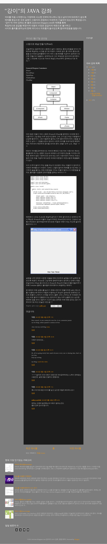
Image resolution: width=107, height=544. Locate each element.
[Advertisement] (12, 70)
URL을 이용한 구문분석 (23, 476)
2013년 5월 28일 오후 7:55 (44, 317)
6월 (92, 82)
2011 (90, 100)
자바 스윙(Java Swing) (22, 511)
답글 (33, 330)
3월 (92, 88)
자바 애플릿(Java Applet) (23, 499)
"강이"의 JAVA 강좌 (28, 11)
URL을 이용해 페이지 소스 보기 (26, 488)
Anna (48, 327)
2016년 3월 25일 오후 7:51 (44, 387)
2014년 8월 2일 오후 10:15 (44, 350)
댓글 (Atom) (41, 453)
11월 (92, 70)
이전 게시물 (75, 448)
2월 (92, 91)
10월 (92, 73)
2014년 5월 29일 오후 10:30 (44, 337)
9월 (92, 76)
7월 (92, 79)
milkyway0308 (36, 400)
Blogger (76, 539)
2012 (90, 67)
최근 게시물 (31, 448)
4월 (92, 85)
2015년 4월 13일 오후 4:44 (44, 372)
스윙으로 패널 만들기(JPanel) (96, 94)
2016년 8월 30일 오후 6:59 (51, 400)
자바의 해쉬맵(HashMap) (23, 464)
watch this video (43, 362)
